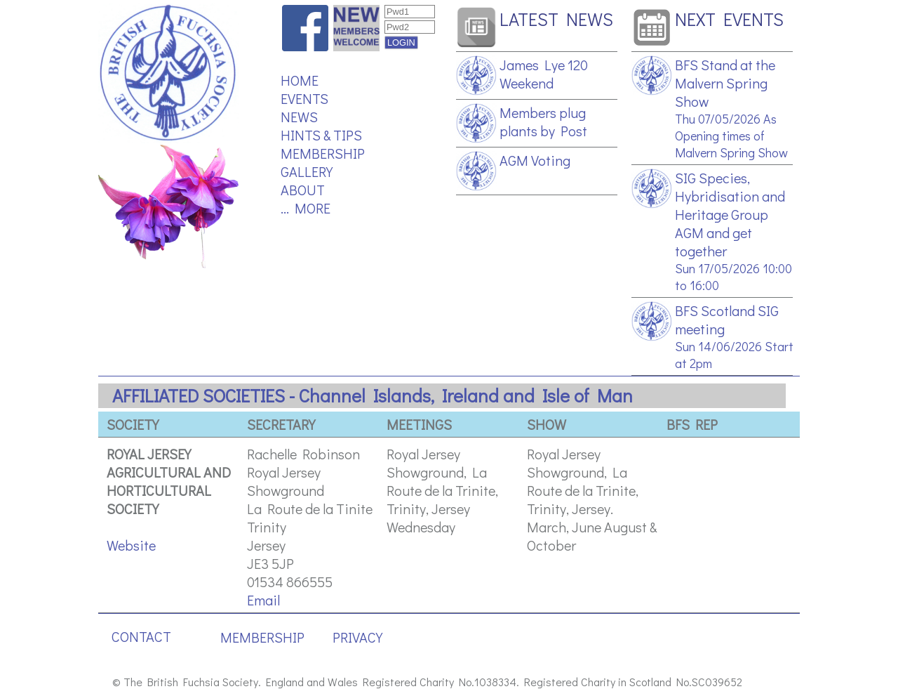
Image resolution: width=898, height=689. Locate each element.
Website (131, 545)
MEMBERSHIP (323, 153)
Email (263, 600)
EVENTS (304, 98)
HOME (300, 80)
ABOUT (303, 190)
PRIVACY (357, 637)
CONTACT (141, 636)
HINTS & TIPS (321, 135)
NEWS (299, 116)
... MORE (305, 208)
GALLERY (307, 171)
